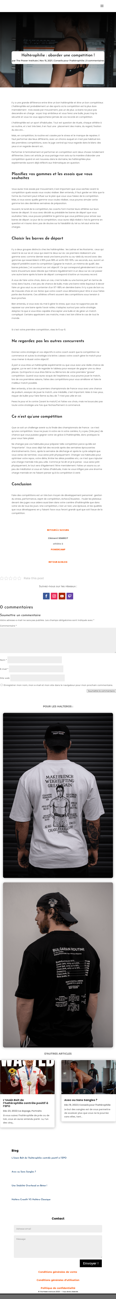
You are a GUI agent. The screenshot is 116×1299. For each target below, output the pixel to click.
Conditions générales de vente (58, 1272)
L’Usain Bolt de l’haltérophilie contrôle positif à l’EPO (25, 1103)
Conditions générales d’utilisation (58, 1280)
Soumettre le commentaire (101, 691)
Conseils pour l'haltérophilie (69, 60)
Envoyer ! (91, 1263)
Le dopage (24, 1110)
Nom (3, 660)
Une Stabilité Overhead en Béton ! (29, 1186)
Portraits (37, 1110)
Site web (5, 678)
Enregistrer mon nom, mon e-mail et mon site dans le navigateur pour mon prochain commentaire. (58, 685)
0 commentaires (95, 60)
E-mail (4, 669)
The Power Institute (27, 60)
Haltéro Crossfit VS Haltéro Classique (31, 1199)
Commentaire (8, 625)
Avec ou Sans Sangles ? (80, 1100)
